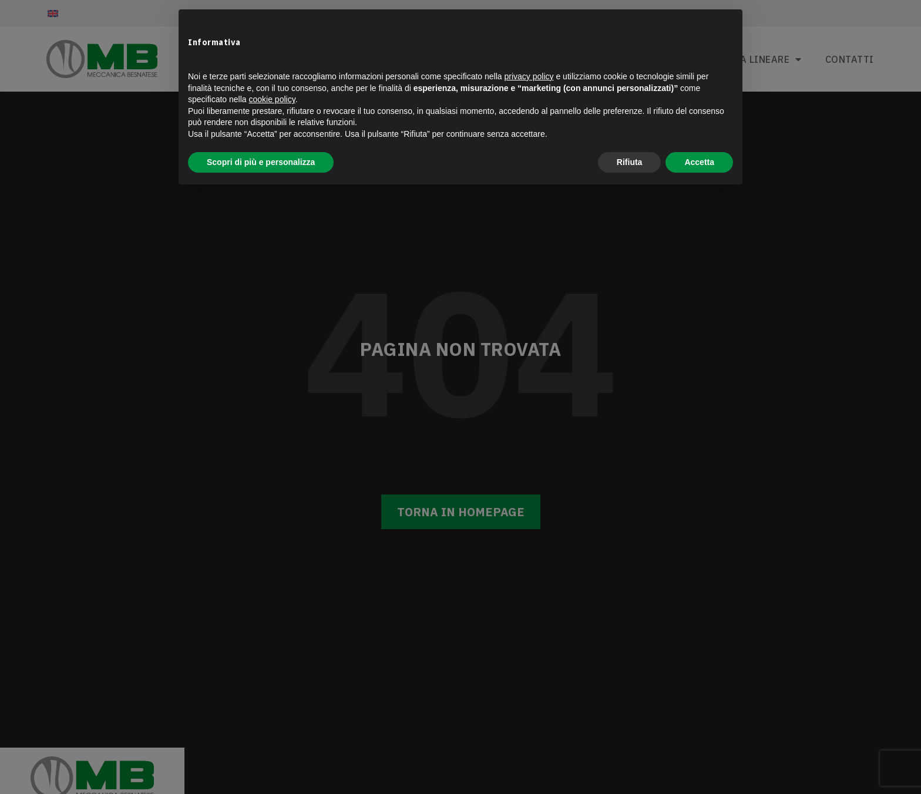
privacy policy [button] (529, 76)
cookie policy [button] (272, 99)
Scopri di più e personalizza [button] (261, 162)
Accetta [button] (699, 162)
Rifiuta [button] (630, 162)
